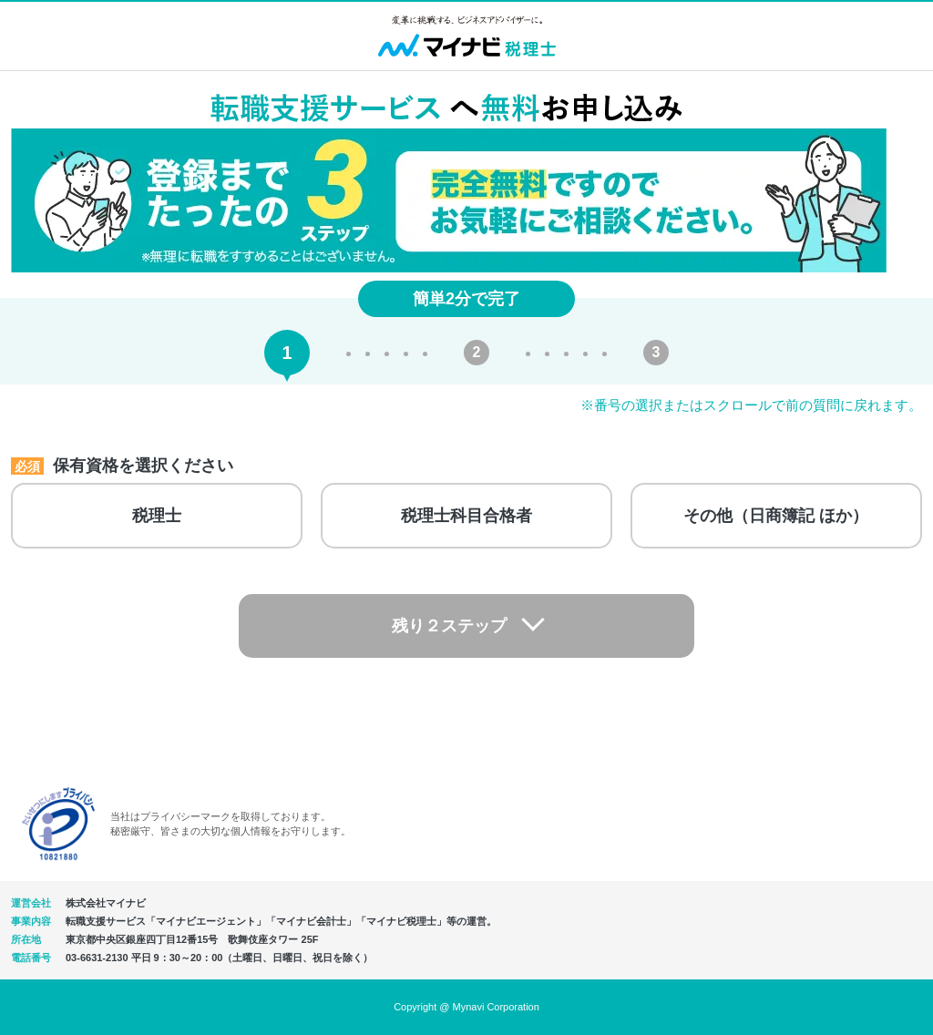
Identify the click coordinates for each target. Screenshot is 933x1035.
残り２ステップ (449, 626)
